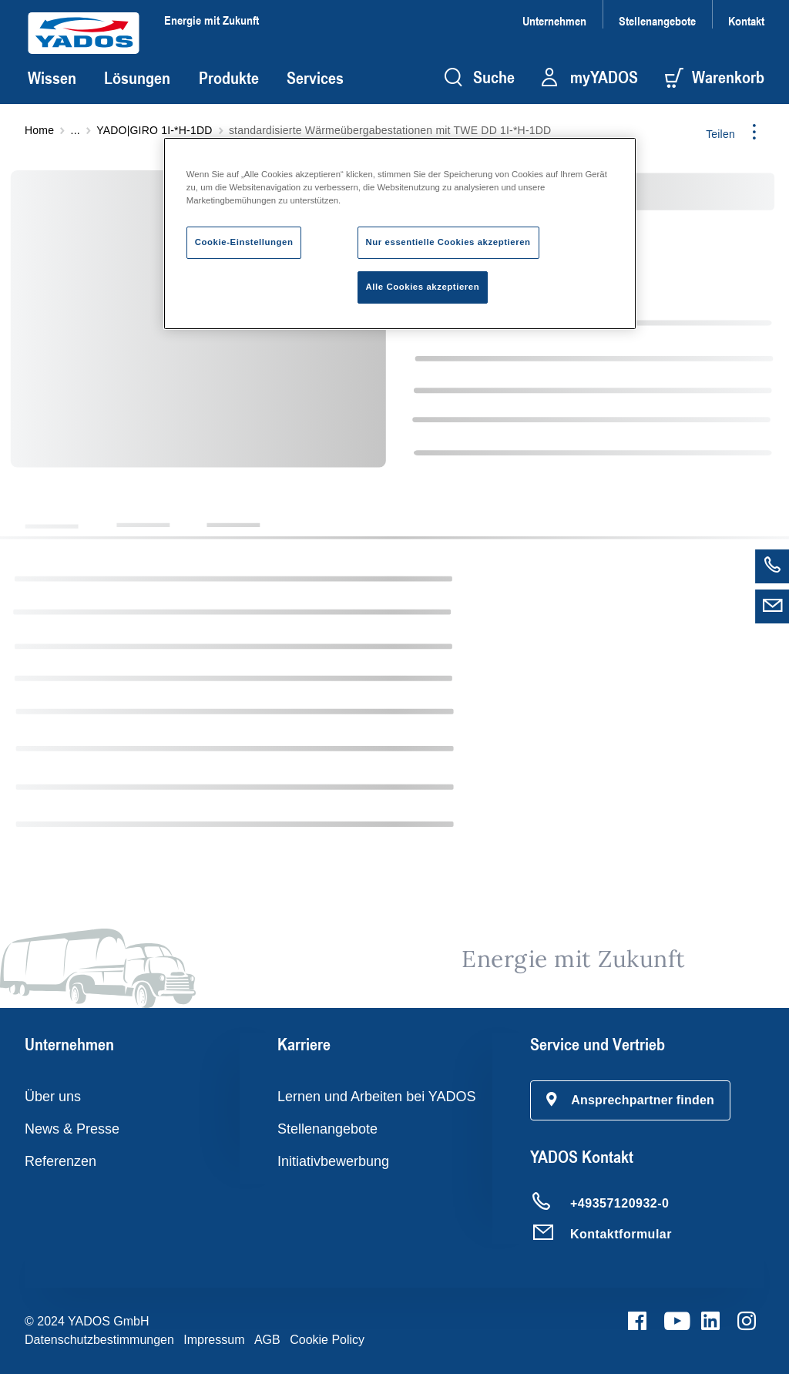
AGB (267, 1339)
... (75, 130)
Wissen (52, 77)
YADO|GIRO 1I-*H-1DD (154, 130)
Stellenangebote (657, 20)
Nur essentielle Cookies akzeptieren (448, 242)
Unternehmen (554, 20)
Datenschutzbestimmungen (99, 1339)
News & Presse (72, 1129)
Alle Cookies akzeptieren (423, 286)
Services (315, 77)
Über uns (53, 1096)
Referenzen (60, 1161)
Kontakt (746, 20)
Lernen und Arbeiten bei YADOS (376, 1096)
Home (39, 130)
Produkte (229, 77)
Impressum (213, 1339)
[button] (630, 1100)
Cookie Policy (327, 1339)
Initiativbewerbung (333, 1161)
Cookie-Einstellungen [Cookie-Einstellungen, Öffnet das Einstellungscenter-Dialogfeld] (244, 242)
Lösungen (137, 77)
